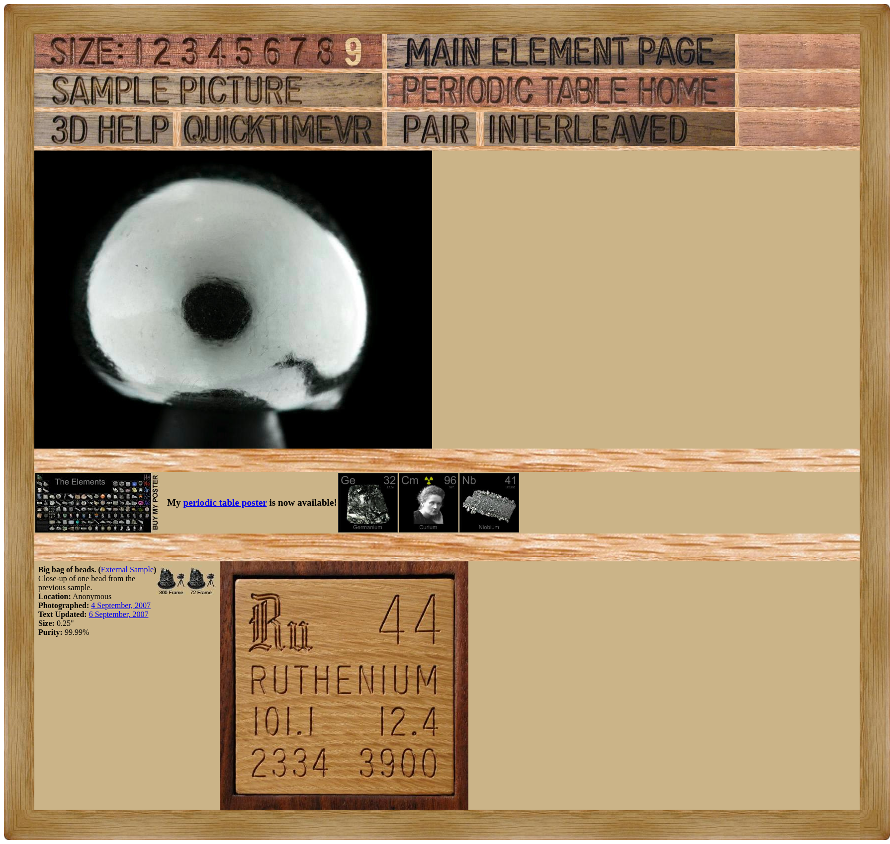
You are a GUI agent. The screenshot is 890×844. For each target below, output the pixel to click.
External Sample (127, 569)
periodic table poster (225, 502)
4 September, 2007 (121, 605)
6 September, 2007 (119, 614)
